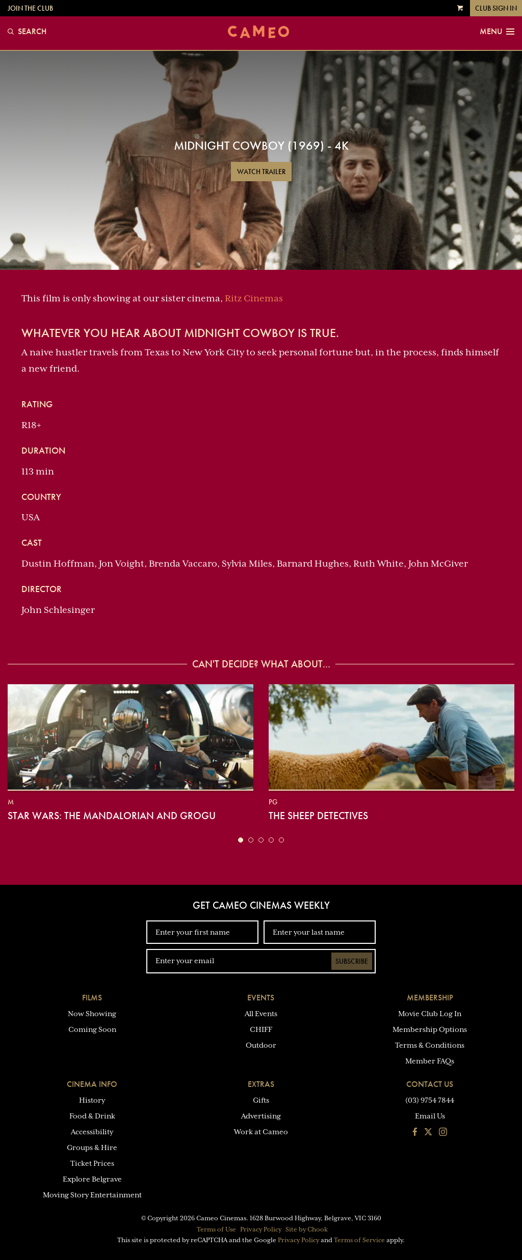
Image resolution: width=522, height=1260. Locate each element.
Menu (497, 31)
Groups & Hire (92, 1147)
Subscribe (351, 961)
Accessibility (92, 1132)
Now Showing (92, 1014)
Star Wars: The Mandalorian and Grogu (112, 815)
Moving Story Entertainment (92, 1195)
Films (92, 997)
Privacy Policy (260, 1229)
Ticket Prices (92, 1163)
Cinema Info (92, 1084)
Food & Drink (92, 1116)
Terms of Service (359, 1240)
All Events (261, 1014)
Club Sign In (496, 8)
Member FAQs (429, 1061)
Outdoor (261, 1045)
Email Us (430, 1116)
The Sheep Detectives (318, 815)
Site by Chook (306, 1229)
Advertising (261, 1116)
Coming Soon (92, 1029)
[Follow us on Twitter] (428, 1133)
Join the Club (30, 8)
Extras (261, 1084)
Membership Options (430, 1029)
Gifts (261, 1100)
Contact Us (429, 1084)
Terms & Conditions (429, 1045)
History (92, 1100)
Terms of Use (216, 1229)
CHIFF (261, 1029)
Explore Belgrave (92, 1179)
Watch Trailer (261, 171)
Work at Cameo (261, 1132)
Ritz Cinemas (254, 298)
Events (260, 997)
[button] (240, 840)
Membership (430, 997)
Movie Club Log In (429, 1014)
